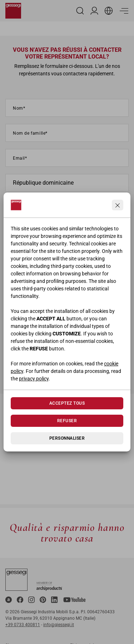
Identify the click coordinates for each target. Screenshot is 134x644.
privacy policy (34, 378)
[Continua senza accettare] (117, 205)
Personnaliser (67, 438)
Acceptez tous (67, 403)
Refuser (67, 420)
